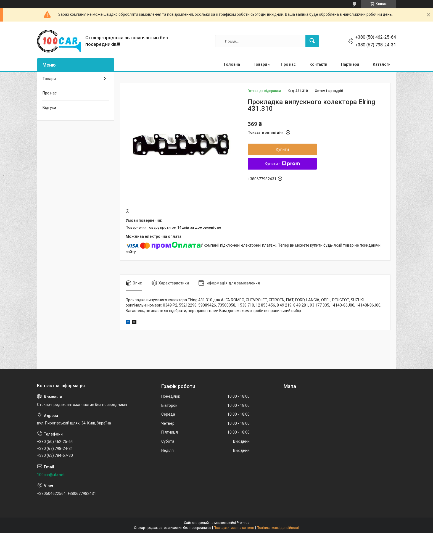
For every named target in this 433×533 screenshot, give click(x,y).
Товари (260, 64)
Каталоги (381, 64)
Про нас (288, 64)
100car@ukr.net (51, 475)
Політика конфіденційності (278, 528)
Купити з (282, 163)
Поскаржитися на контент (234, 528)
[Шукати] (312, 41)
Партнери (350, 64)
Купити (282, 149)
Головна (232, 64)
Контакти (318, 64)
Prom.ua (243, 523)
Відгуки (49, 107)
